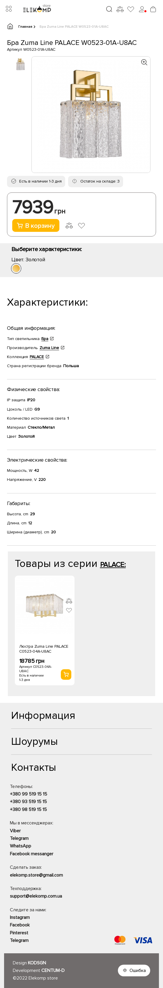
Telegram (19, 838)
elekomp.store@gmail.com (36, 875)
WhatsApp (20, 846)
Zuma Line (49, 347)
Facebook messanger (31, 854)
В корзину (36, 226)
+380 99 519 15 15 (28, 794)
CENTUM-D (53, 970)
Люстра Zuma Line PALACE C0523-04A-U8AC (44, 649)
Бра (44, 338)
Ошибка (138, 970)
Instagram (20, 917)
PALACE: (113, 564)
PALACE (37, 356)
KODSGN (37, 963)
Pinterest (19, 933)
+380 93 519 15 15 (28, 802)
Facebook (20, 925)
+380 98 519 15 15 (28, 809)
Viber (15, 831)
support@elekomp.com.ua (36, 896)
